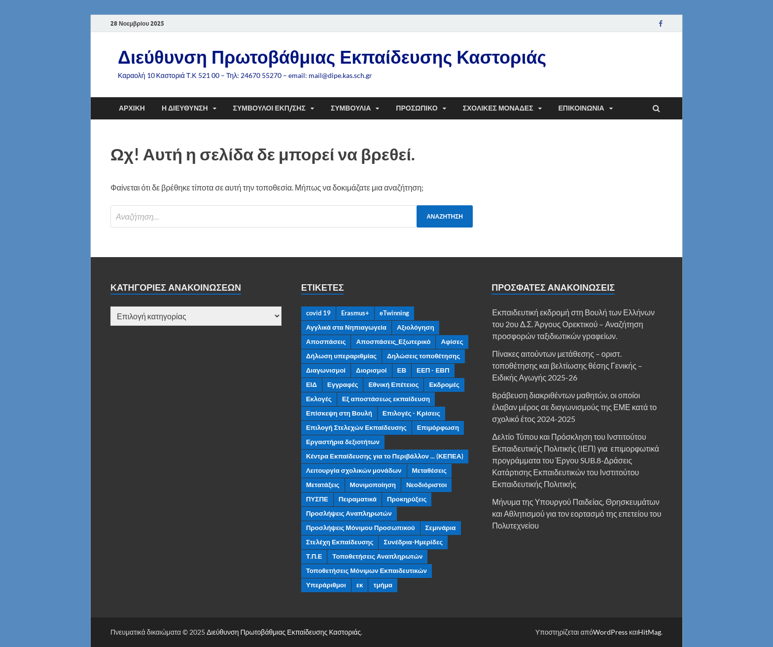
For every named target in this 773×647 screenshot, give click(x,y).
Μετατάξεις (323, 485)
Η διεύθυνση (185, 108)
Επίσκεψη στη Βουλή (339, 413)
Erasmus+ (355, 313)
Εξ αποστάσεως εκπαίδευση (386, 399)
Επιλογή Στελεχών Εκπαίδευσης (356, 427)
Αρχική (132, 108)
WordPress (610, 632)
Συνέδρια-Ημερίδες (413, 542)
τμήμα (382, 585)
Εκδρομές (444, 384)
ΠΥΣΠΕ (317, 499)
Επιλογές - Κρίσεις (411, 413)
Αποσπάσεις (326, 341)
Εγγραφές (342, 384)
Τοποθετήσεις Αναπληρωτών (377, 556)
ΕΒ (402, 370)
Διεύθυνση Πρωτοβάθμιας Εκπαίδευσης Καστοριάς (332, 57)
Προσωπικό (416, 108)
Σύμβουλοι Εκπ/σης (269, 108)
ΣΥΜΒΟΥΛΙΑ (351, 108)
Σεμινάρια (440, 528)
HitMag (649, 632)
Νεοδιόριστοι (426, 485)
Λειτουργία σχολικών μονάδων (354, 470)
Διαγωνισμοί (326, 370)
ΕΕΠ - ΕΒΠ (433, 370)
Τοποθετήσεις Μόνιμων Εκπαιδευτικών (366, 570)
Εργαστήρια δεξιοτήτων (343, 442)
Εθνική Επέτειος (393, 384)
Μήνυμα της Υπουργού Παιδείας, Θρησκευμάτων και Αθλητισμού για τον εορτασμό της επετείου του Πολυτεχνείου (576, 513)
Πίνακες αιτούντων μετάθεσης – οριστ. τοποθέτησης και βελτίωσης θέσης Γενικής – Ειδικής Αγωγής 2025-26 (567, 365)
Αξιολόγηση (415, 327)
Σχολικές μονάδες (498, 108)
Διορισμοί (371, 370)
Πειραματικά (358, 499)
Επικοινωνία (581, 108)
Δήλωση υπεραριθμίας (341, 356)
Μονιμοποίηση (373, 485)
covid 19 (318, 313)
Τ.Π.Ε (314, 556)
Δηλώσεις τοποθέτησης (423, 356)
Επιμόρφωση (438, 427)
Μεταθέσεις (429, 470)
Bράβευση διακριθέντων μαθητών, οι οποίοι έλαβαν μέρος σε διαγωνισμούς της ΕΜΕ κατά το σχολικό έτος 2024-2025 (574, 406)
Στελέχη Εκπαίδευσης (340, 542)
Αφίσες (452, 341)
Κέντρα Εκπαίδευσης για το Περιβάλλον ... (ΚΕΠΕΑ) (384, 456)
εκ (359, 585)
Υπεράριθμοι (326, 585)
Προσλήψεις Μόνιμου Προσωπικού (360, 528)
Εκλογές (319, 399)
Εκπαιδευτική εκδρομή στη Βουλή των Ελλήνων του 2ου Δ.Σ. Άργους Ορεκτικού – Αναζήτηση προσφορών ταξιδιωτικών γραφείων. (573, 324)
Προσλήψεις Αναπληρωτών (349, 513)
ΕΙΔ (311, 384)
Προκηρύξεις (406, 499)
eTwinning (394, 313)
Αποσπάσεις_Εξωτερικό (393, 341)
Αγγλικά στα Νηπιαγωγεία (346, 327)
